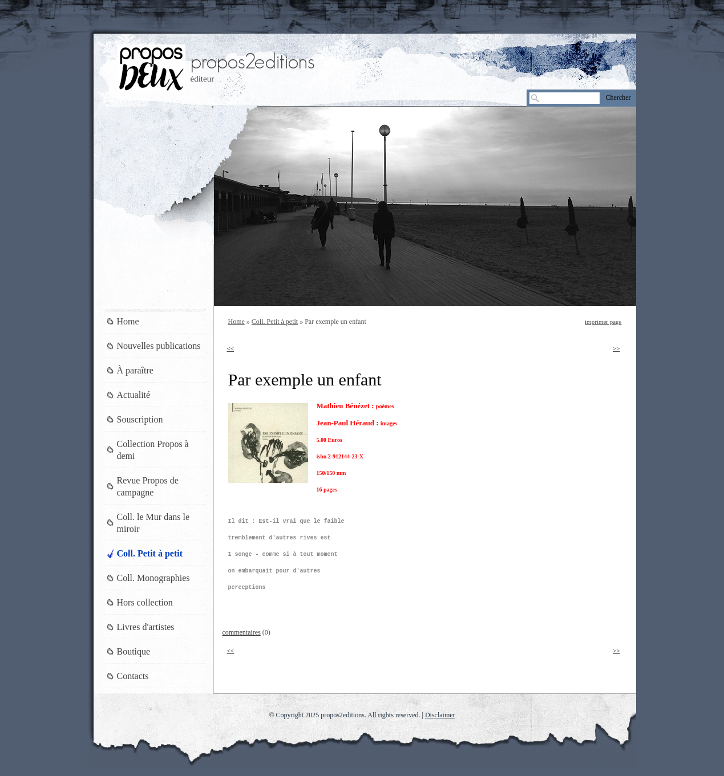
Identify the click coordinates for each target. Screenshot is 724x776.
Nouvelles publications (159, 346)
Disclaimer (440, 715)
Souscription (140, 419)
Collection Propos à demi (153, 450)
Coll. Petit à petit (275, 322)
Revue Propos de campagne (148, 486)
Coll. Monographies (153, 578)
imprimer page (603, 321)
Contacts (133, 676)
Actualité (134, 395)
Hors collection (145, 602)
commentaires (242, 632)
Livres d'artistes (146, 627)
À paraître (135, 370)
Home (236, 322)
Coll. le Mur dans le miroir (153, 523)
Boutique (134, 651)
